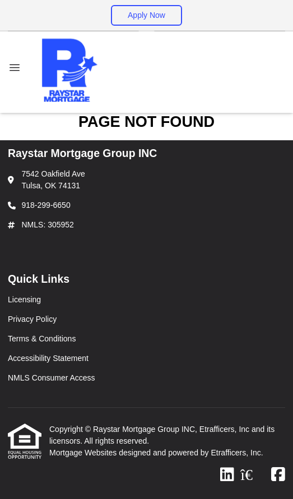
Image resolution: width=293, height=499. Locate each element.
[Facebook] (278, 475)
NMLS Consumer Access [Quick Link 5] (51, 377)
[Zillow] (252, 475)
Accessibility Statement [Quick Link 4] (48, 358)
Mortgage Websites (84, 452)
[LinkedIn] (227, 475)
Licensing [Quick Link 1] (24, 299)
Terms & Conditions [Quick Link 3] (42, 338)
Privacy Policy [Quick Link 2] (32, 319)
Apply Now (146, 15)
